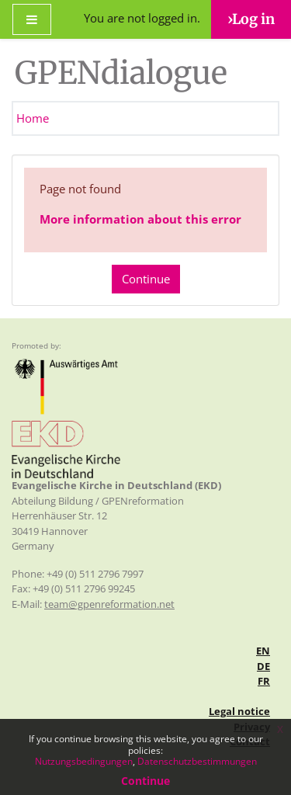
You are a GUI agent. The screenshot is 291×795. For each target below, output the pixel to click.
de (263, 666)
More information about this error (140, 219)
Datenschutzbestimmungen (197, 761)
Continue (146, 278)
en (263, 651)
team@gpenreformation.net (109, 604)
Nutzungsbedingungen (84, 761)
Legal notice (239, 711)
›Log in (251, 19)
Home (32, 118)
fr (264, 681)
